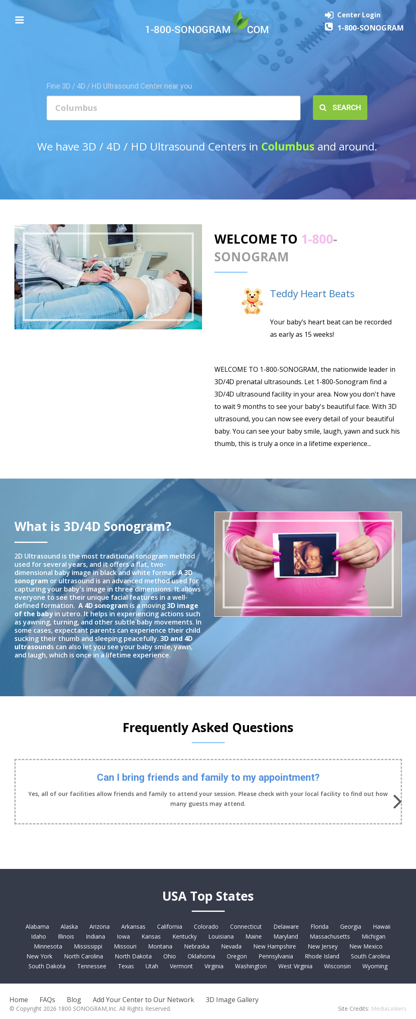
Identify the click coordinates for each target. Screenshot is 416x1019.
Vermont (181, 966)
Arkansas (133, 926)
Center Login (359, 14)
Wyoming (375, 966)
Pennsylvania (276, 956)
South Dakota (47, 966)
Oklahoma (201, 956)
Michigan (373, 936)
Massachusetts (330, 936)
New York (39, 956)
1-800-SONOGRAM (370, 28)
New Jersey (323, 946)
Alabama (37, 926)
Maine (253, 936)
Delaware (286, 926)
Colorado (206, 926)
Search (340, 107)
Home (18, 999)
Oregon (237, 956)
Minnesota (48, 946)
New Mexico (366, 946)
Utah (152, 966)
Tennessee (91, 966)
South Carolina (370, 956)
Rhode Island (322, 956)
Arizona (99, 926)
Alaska (69, 926)
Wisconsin (337, 966)
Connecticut (246, 926)
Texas (126, 966)
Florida (319, 926)
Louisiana (221, 936)
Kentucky (184, 936)
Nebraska (196, 946)
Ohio (169, 956)
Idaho (38, 936)
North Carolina (83, 956)
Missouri (125, 946)
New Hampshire (274, 946)
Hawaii (381, 926)
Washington (251, 966)
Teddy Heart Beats (312, 293)
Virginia (213, 966)
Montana (160, 946)
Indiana (95, 936)
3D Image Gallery (232, 999)
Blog (74, 999)
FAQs (47, 999)
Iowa (123, 936)
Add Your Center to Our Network (143, 999)
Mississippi (88, 946)
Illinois (66, 936)
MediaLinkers (389, 1008)
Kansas (151, 936)
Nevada (231, 946)
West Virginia (295, 966)
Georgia (350, 926)
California (169, 926)
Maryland (285, 936)
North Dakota (133, 956)
